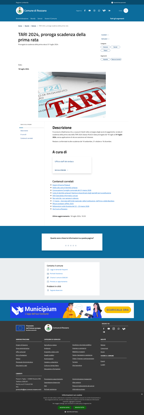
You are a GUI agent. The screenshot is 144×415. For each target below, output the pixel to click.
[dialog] (72, 403)
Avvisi (103, 352)
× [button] (142, 394)
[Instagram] (94, 10)
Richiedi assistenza (50, 389)
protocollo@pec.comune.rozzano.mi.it (28, 389)
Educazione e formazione (52, 369)
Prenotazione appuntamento (53, 379)
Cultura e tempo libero (51, 365)
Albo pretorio (76, 382)
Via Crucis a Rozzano (59, 209)
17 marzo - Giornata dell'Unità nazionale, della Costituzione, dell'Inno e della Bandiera (83, 201)
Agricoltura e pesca (50, 345)
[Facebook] (84, 10)
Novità (27, 26)
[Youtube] (89, 10)
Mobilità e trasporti (78, 352)
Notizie (33, 26)
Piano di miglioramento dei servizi (83, 386)
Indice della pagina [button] (26, 124)
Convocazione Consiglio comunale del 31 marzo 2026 (71, 190)
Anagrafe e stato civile (51, 352)
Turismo (75, 362)
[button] (72, 412)
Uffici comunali (21, 352)
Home (20, 26)
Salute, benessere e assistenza (82, 355)
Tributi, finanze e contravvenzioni (83, 358)
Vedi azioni (105, 39)
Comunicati (104, 348)
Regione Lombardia (22, 2)
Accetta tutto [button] (64, 407)
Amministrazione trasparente (82, 379)
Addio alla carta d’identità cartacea (64, 187)
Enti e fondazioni (21, 355)
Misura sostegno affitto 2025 (63, 203)
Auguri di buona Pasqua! (61, 185)
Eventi (103, 361)
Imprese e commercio (79, 348)
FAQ (45, 386)
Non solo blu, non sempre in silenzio (65, 198)
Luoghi (103, 364)
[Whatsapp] (98, 10)
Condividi (105, 35)
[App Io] (108, 10)
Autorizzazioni (48, 358)
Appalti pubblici (49, 355)
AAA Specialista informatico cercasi (65, 195)
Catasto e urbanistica (51, 362)
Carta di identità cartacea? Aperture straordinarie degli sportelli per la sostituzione (81, 193)
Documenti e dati (21, 365)
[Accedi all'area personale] (118, 2)
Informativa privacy (78, 389)
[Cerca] (126, 10)
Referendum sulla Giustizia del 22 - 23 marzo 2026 (70, 206)
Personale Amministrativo (24, 362)
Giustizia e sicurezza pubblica (81, 345)
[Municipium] (103, 10)
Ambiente (47, 348)
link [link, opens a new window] (90, 403)
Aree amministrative (22, 348)
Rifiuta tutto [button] (79, 407)
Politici (18, 358)
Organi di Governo (22, 345)
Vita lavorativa (77, 365)
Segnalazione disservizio (52, 382)
